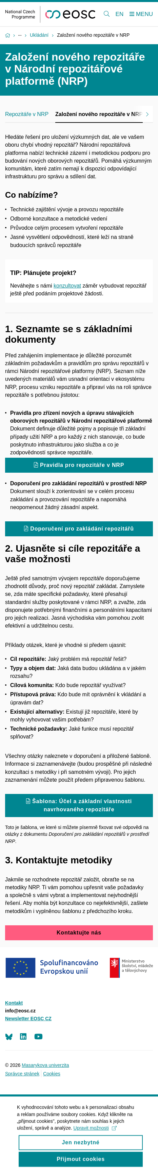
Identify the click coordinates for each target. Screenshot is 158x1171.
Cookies (51, 1073)
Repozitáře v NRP (26, 114)
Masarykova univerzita (45, 1065)
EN (120, 14)
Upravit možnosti (95, 1133)
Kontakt (14, 1003)
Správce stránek (22, 1073)
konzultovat (67, 286)
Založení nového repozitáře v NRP (99, 114)
